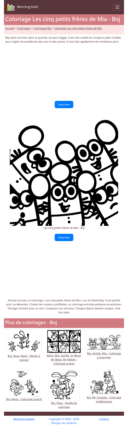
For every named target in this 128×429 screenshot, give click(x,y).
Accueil (9, 28)
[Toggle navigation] (117, 7)
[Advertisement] (64, 72)
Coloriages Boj (42, 28)
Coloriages (23, 28)
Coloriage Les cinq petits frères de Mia (78, 28)
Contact (104, 419)
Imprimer (64, 104)
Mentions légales (24, 419)
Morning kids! (22, 7)
